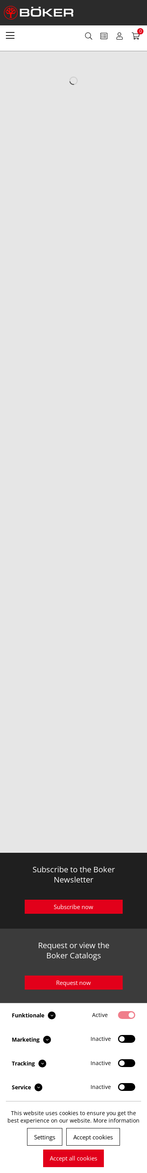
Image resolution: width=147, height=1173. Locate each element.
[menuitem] (10, 35)
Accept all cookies (73, 1158)
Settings (44, 1137)
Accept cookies (93, 1137)
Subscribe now (73, 907)
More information (116, 1120)
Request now (73, 982)
